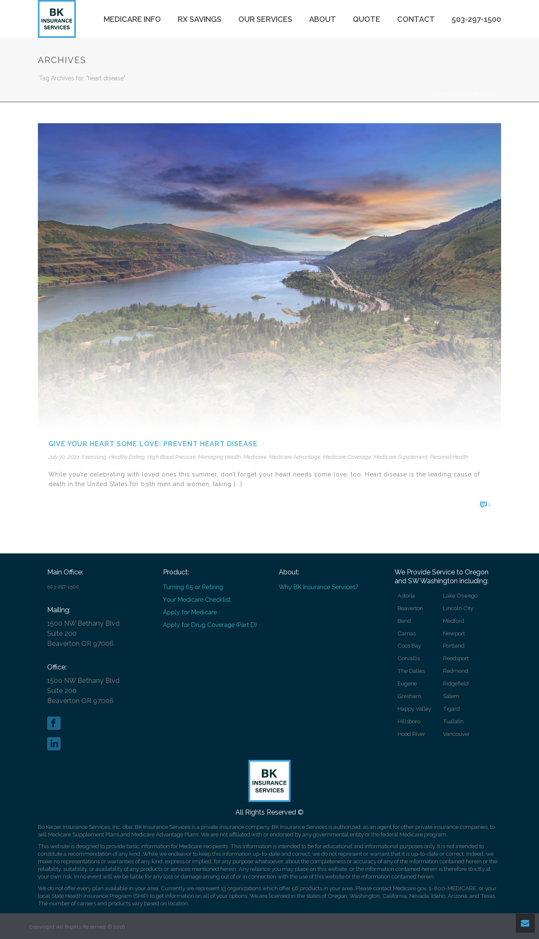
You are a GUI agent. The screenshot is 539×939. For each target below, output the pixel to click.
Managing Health (219, 457)
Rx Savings (199, 19)
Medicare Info (132, 19)
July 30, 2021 (63, 457)
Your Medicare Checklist (197, 599)
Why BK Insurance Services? (318, 586)
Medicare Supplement (400, 457)
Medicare (255, 457)
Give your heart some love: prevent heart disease (153, 444)
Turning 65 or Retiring (193, 586)
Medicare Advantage (294, 457)
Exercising (94, 457)
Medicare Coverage (347, 457)
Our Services (265, 19)
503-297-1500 (476, 19)
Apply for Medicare (190, 612)
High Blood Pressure (171, 457)
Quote (366, 19)
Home (442, 94)
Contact (416, 19)
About (322, 19)
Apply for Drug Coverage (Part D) (210, 624)
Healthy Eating (127, 457)
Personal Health (449, 457)
